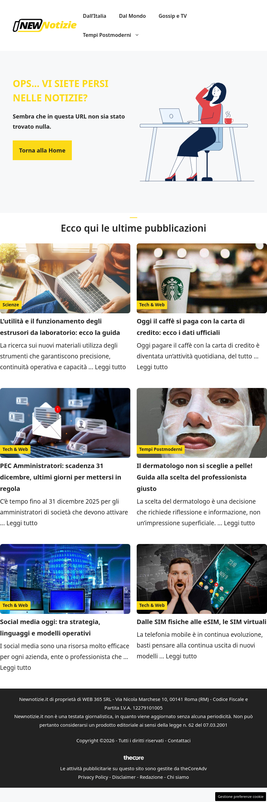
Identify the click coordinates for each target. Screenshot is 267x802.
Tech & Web (152, 305)
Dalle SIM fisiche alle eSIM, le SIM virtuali (201, 621)
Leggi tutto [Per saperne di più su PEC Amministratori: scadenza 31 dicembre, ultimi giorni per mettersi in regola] (22, 523)
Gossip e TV (173, 15)
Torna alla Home (42, 150)
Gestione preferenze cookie (241, 796)
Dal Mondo (132, 15)
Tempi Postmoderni (114, 34)
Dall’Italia (94, 15)
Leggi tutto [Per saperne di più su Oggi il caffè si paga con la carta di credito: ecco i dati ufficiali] (152, 367)
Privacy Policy (93, 777)
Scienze (11, 305)
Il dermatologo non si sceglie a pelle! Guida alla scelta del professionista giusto (194, 477)
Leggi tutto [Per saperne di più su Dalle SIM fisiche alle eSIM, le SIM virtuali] (181, 656)
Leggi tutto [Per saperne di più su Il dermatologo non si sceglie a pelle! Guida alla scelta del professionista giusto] (239, 523)
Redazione (151, 777)
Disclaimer (124, 777)
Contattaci (179, 740)
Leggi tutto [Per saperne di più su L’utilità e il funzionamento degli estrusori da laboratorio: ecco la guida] (110, 367)
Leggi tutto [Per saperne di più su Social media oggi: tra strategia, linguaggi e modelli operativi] (15, 667)
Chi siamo (178, 777)
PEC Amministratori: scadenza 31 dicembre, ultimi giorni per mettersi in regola (60, 477)
